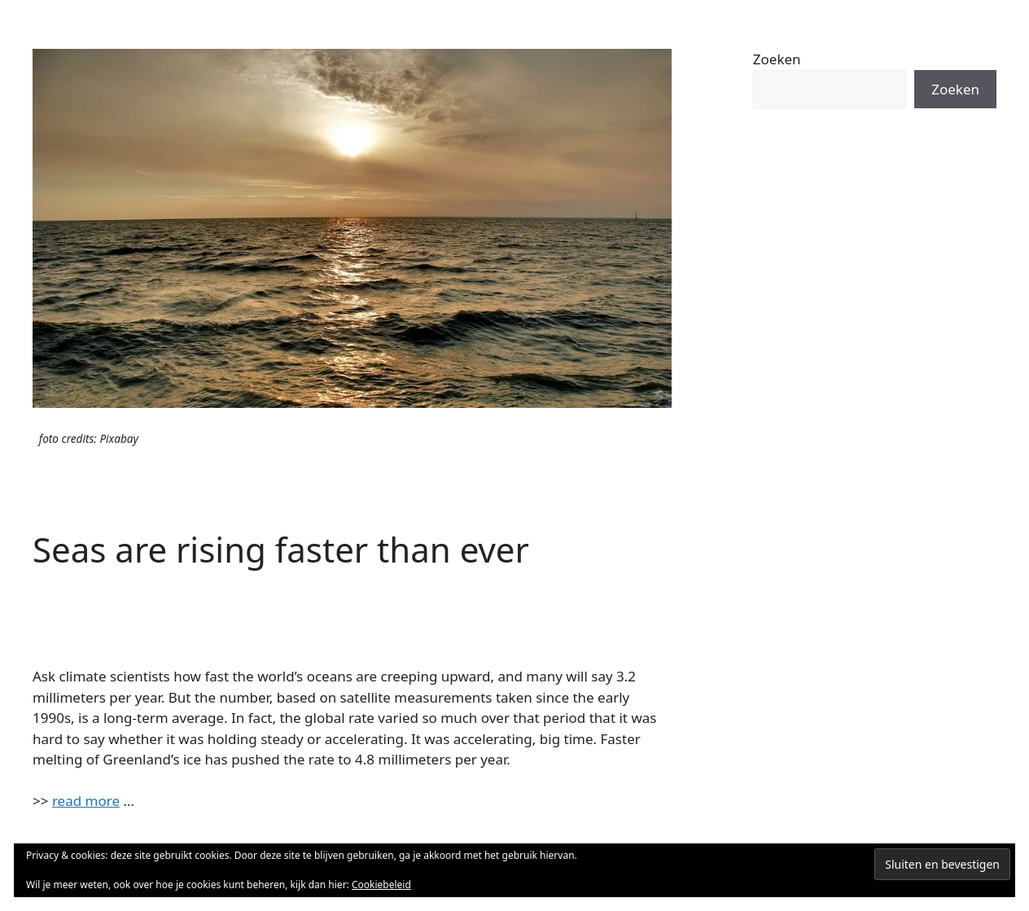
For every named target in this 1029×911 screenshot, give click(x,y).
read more (86, 800)
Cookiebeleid (381, 884)
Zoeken (777, 59)
